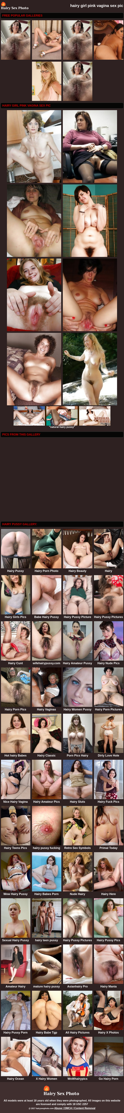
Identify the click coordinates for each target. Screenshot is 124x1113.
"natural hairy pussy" (62, 425)
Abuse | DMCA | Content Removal (74, 1108)
